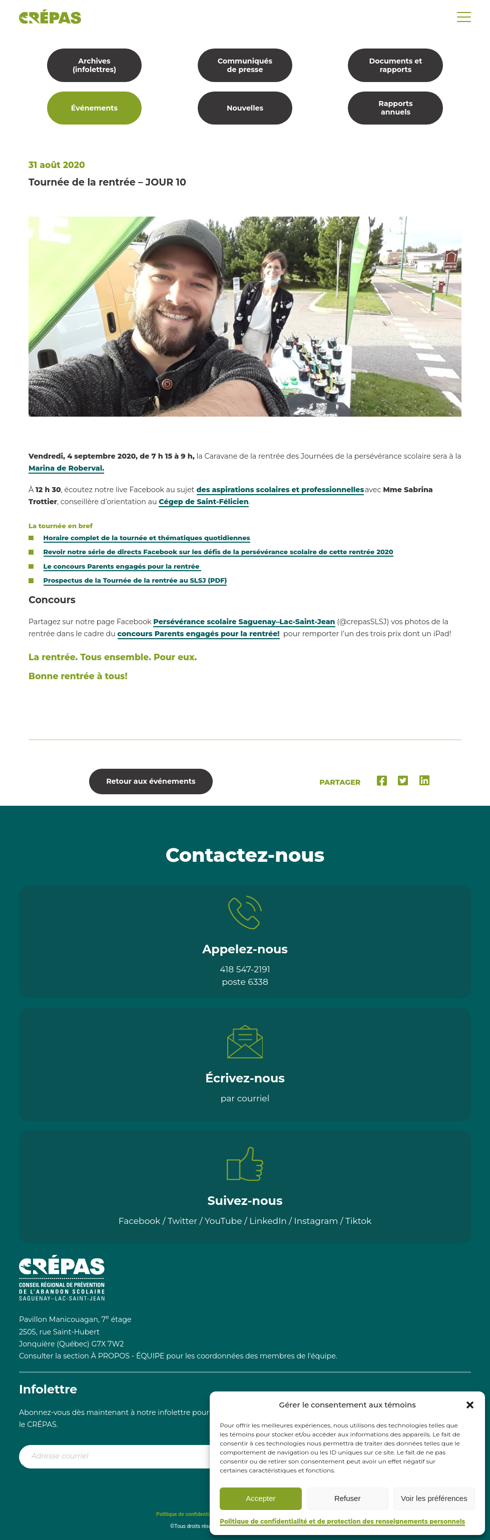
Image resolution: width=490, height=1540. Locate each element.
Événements (94, 108)
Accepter (260, 1498)
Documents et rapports (395, 65)
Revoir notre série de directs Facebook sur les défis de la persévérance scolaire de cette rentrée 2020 (218, 552)
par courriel (245, 1098)
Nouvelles (245, 108)
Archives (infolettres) (94, 65)
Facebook (140, 1220)
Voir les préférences (434, 1498)
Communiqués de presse (245, 65)
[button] (470, 1405)
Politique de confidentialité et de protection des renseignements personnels (342, 1521)
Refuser (347, 1498)
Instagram (316, 1220)
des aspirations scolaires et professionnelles (280, 489)
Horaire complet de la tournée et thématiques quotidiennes (147, 538)
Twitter (182, 1220)
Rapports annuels (395, 108)
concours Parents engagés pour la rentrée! (199, 633)
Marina (66, 468)
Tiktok (358, 1220)
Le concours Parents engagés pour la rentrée (123, 566)
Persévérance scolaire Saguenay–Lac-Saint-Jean (244, 621)
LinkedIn (268, 1220)
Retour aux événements (150, 781)
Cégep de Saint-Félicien (203, 501)
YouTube (223, 1220)
